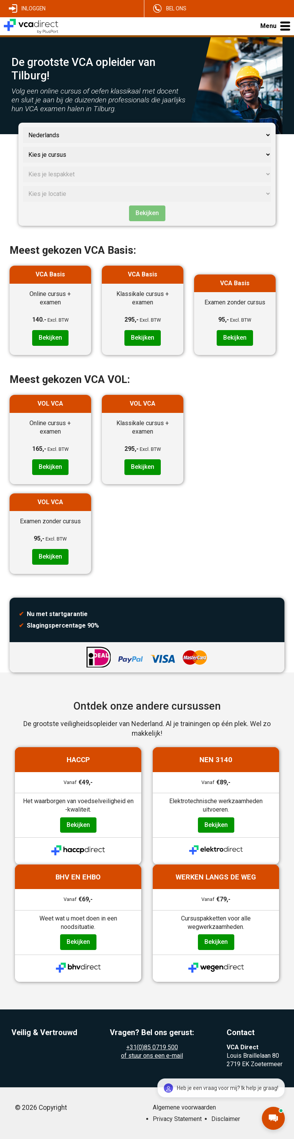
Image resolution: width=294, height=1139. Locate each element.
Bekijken (147, 213)
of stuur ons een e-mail (152, 1055)
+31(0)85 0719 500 (152, 1047)
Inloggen (33, 8)
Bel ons (176, 8)
